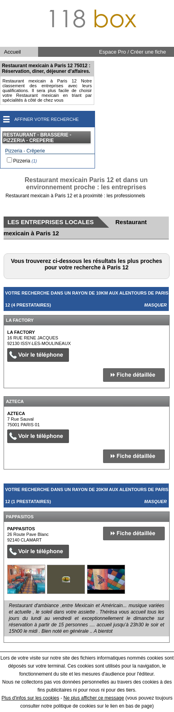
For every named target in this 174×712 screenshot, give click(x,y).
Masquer (155, 305)
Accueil (12, 52)
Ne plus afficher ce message (93, 698)
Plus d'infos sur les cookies (30, 698)
